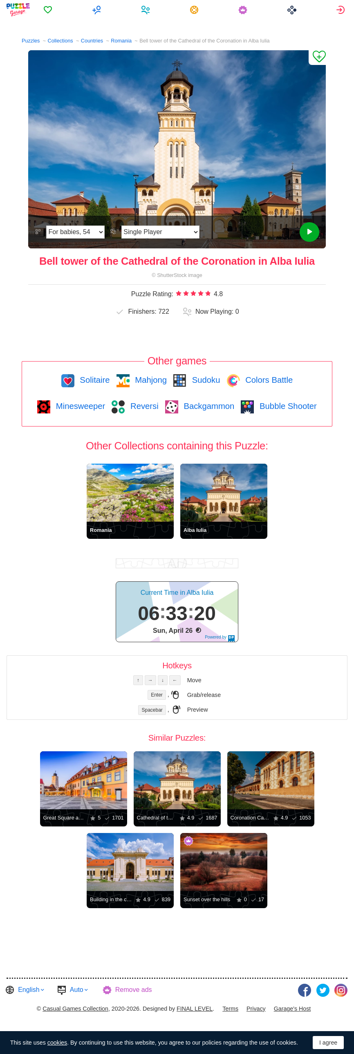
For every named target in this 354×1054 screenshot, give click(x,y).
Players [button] (146, 9)
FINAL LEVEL (195, 1008)
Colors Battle (268, 379)
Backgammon (208, 406)
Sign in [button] (341, 9)
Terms (230, 1008)
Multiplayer (98, 9)
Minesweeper (79, 406)
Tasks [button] (196, 9)
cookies (57, 1042)
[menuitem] (49, 9)
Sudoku (205, 379)
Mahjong (150, 379)
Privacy (256, 1008)
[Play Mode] (160, 232)
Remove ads (133, 989)
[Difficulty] (75, 232)
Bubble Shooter (286, 406)
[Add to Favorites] (317, 57)
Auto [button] (76, 989)
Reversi (143, 406)
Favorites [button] (49, 9)
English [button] (28, 989)
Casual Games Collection (75, 1008)
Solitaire (94, 379)
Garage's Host (292, 1008)
